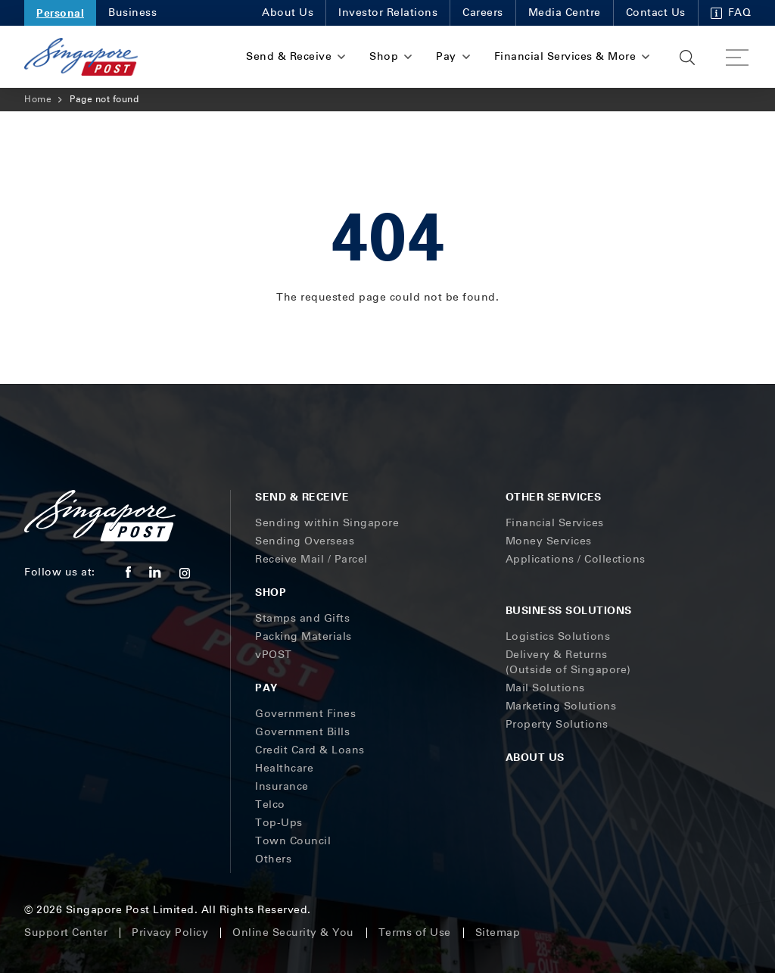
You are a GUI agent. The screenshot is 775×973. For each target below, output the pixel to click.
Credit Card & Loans (310, 750)
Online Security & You (293, 932)
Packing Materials (303, 636)
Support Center (65, 932)
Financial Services (555, 522)
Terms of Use (414, 932)
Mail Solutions (545, 687)
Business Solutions (569, 609)
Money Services (549, 541)
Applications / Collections (576, 559)
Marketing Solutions (561, 706)
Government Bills (302, 731)
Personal (60, 12)
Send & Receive (302, 496)
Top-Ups (279, 822)
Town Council (293, 840)
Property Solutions (557, 724)
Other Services (554, 496)
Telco (270, 804)
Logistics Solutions (558, 636)
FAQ (731, 12)
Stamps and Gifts (302, 618)
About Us (287, 12)
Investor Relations (387, 12)
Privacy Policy (170, 932)
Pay (266, 687)
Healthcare (284, 768)
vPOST (273, 654)
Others (273, 859)
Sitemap (498, 932)
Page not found (104, 99)
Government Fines (305, 713)
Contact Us (656, 12)
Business (132, 12)
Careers (482, 12)
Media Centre (564, 12)
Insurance (282, 786)
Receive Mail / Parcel (311, 559)
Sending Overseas (304, 541)
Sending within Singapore (327, 522)
